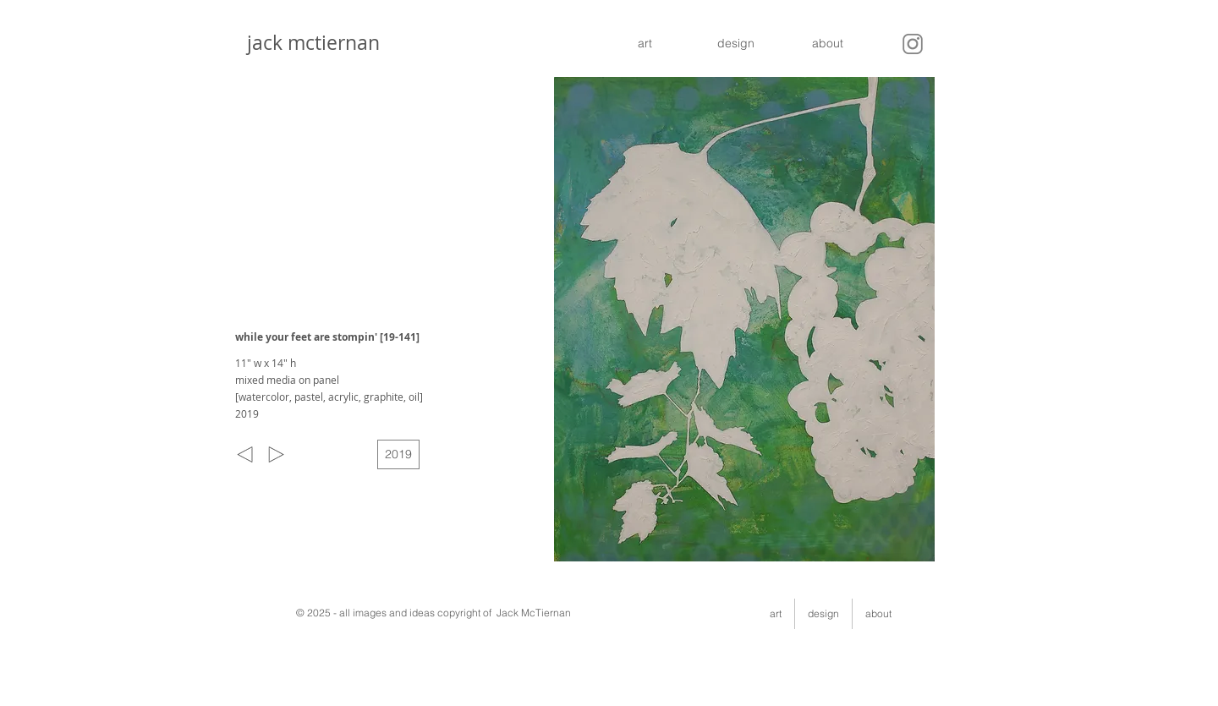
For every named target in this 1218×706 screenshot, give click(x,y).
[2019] (398, 454)
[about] (827, 43)
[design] (736, 43)
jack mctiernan (308, 43)
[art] (644, 43)
